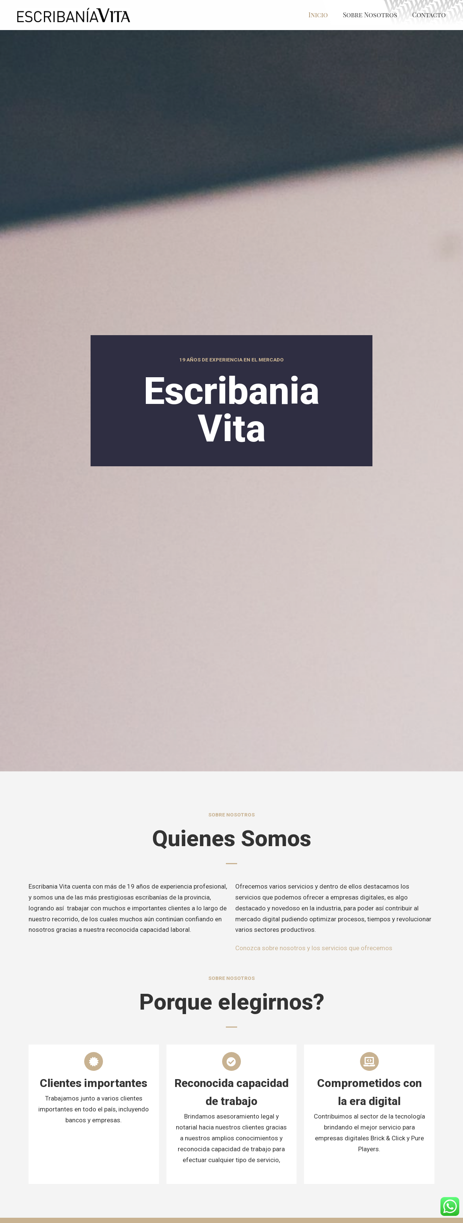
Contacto (429, 15)
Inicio (318, 15)
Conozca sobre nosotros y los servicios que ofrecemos (313, 948)
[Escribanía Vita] (73, 15)
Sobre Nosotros (370, 15)
